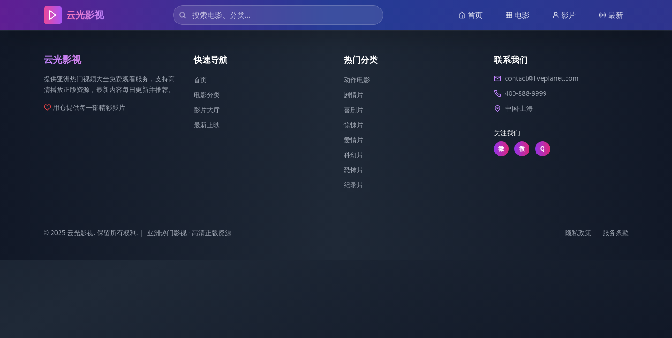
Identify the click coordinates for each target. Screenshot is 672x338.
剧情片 (353, 94)
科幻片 (353, 154)
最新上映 (207, 124)
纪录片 (353, 184)
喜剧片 (353, 109)
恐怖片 (353, 169)
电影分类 (207, 94)
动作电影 (357, 79)
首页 (200, 79)
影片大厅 (207, 109)
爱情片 (353, 139)
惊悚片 (353, 124)
